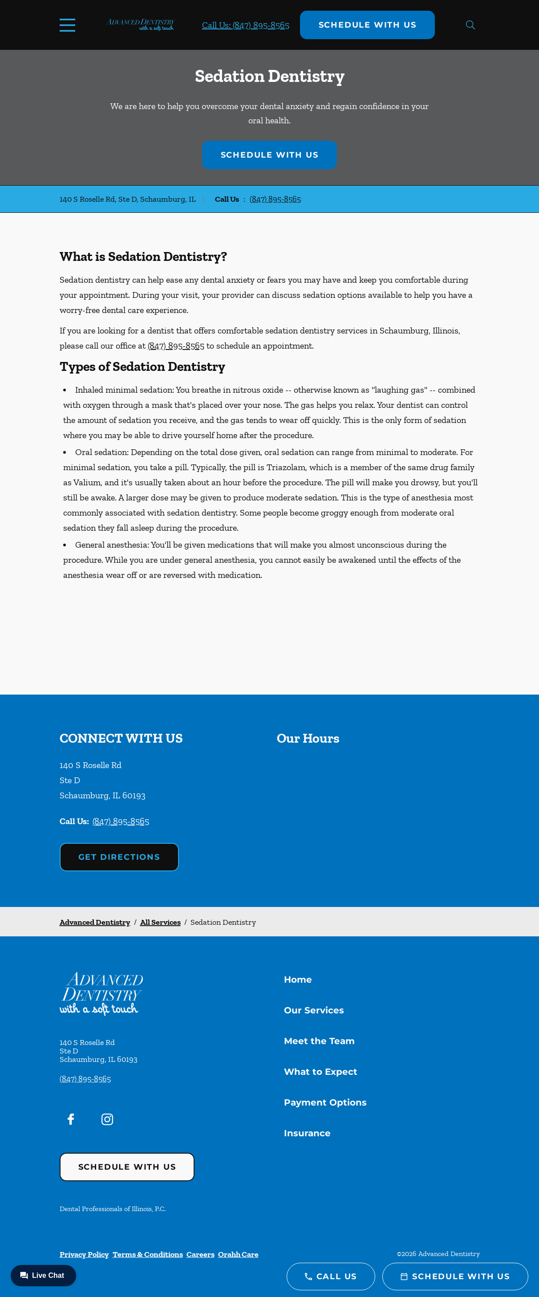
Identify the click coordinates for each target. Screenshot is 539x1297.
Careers (200, 1254)
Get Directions (119, 857)
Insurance (307, 1133)
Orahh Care (238, 1254)
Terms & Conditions (148, 1254)
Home (298, 979)
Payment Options (325, 1102)
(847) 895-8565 (275, 199)
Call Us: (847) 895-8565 (245, 25)
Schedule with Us (368, 25)
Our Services (314, 1010)
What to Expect (320, 1071)
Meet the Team (319, 1041)
